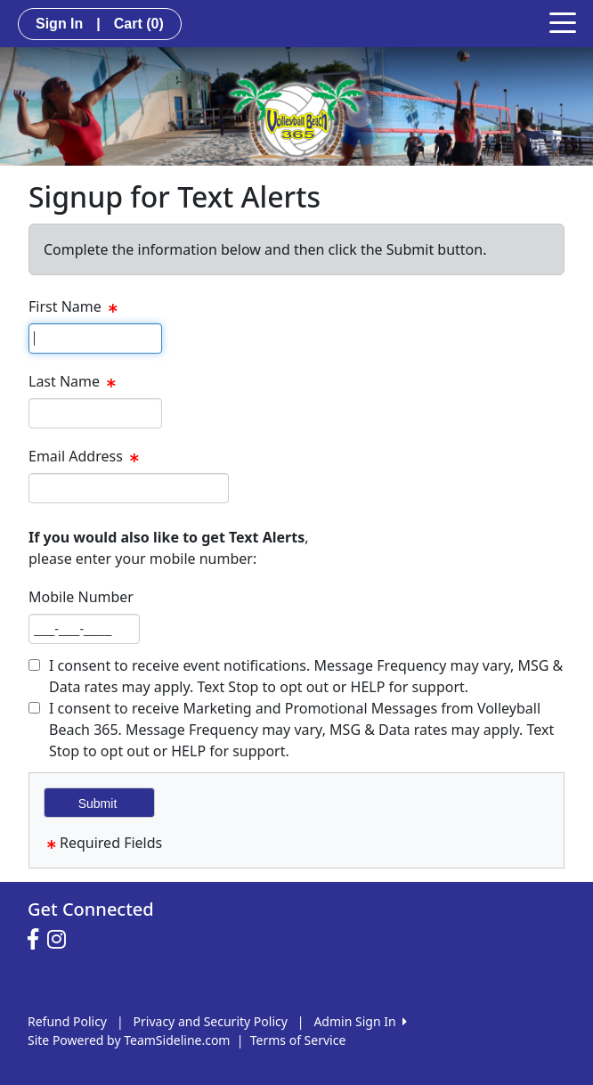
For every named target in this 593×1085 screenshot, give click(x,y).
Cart (139, 23)
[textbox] (95, 338)
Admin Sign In (359, 1021)
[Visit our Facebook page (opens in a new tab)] (37, 939)
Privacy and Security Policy (211, 1021)
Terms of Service (298, 1040)
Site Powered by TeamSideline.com (129, 1040)
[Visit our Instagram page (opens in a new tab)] (61, 939)
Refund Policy (67, 1021)
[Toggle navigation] (563, 21)
